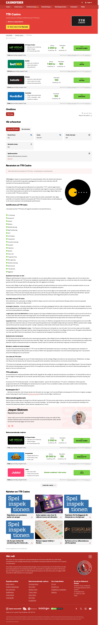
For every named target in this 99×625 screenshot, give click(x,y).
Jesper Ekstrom (18, 409)
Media (83, 7)
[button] (90, 556)
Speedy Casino (33, 589)
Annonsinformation (11, 38)
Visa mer (10, 159)
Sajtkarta (54, 592)
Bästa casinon (10, 584)
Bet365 (82, 63)
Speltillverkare (10, 592)
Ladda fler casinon (47, 485)
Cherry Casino (33, 592)
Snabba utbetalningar (12, 587)
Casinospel (73, 7)
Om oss (53, 584)
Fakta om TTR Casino (12, 129)
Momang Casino (33, 584)
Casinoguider (10, 598)
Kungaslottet (82, 456)
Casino (8, 7)
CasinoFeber (9, 35)
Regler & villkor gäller (72, 55)
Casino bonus (18, 7)
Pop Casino (32, 587)
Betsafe (82, 79)
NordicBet (82, 95)
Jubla (82, 472)
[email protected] (34, 394)
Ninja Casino (32, 595)
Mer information (26, 129)
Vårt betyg (10, 114)
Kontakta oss (55, 587)
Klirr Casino (32, 598)
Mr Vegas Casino (82, 47)
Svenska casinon (19, 35)
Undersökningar (46, 7)
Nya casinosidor (10, 589)
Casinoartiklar (10, 595)
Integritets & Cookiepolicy (58, 589)
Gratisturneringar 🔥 (32, 7)
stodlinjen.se (87, 55)
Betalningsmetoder (60, 7)
